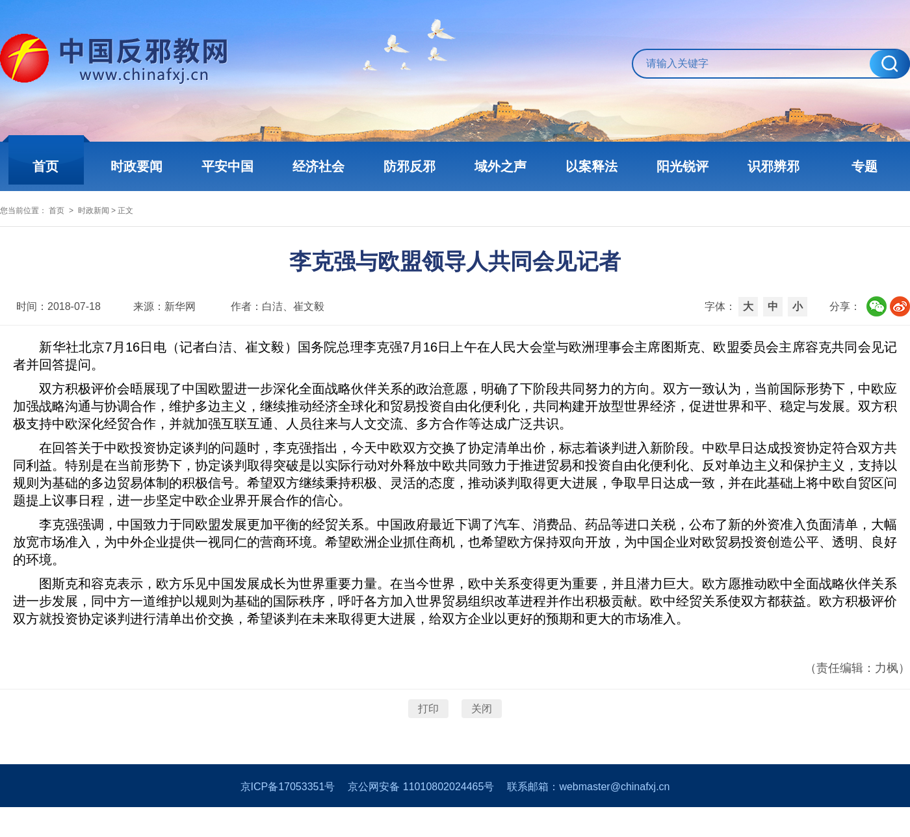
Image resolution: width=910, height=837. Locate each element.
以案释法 (592, 166)
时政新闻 (132, 218)
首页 (45, 166)
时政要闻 (136, 166)
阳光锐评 (682, 166)
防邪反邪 (410, 166)
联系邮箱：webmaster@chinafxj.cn (588, 816)
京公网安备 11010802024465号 (421, 816)
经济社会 (318, 166)
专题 (865, 166)
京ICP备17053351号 (287, 816)
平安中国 (228, 166)
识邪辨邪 (774, 166)
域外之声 (500, 166)
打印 (428, 728)
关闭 (481, 728)
